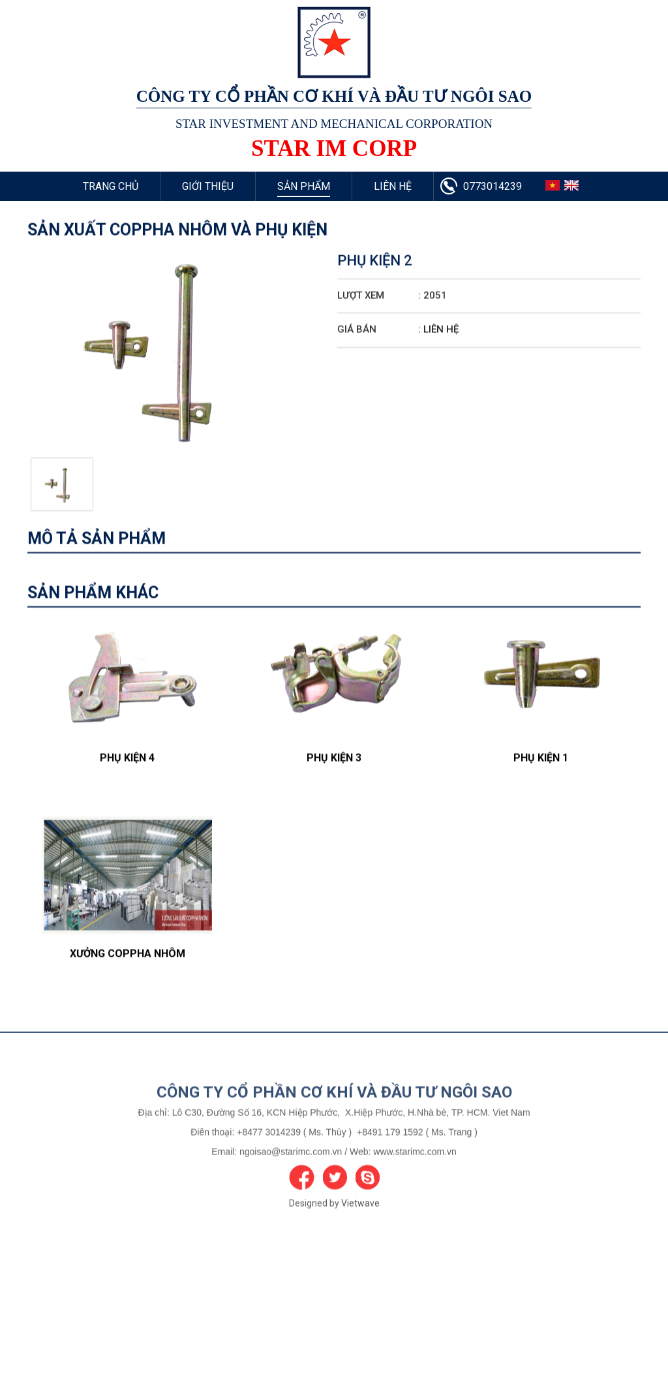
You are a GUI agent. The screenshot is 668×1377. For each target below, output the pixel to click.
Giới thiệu (208, 186)
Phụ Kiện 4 (127, 807)
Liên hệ (393, 186)
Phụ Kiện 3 (334, 807)
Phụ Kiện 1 (540, 807)
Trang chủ (110, 186)
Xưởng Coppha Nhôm (127, 1003)
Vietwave (360, 1249)
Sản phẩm (303, 186)
